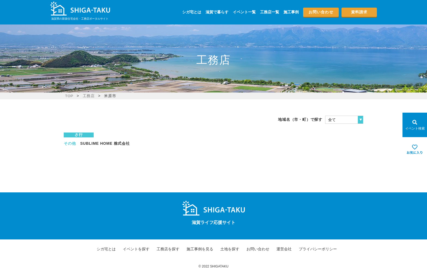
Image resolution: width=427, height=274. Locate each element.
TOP (69, 96)
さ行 (79, 135)
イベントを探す (136, 249)
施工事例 (291, 12)
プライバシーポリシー (318, 249)
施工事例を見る (200, 249)
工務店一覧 (269, 12)
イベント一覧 (244, 12)
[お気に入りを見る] (414, 149)
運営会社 (284, 249)
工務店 (89, 96)
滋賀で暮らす (217, 12)
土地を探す (229, 249)
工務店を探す (168, 249)
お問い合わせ (321, 12)
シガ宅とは (191, 12)
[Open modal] (414, 125)
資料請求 (359, 12)
